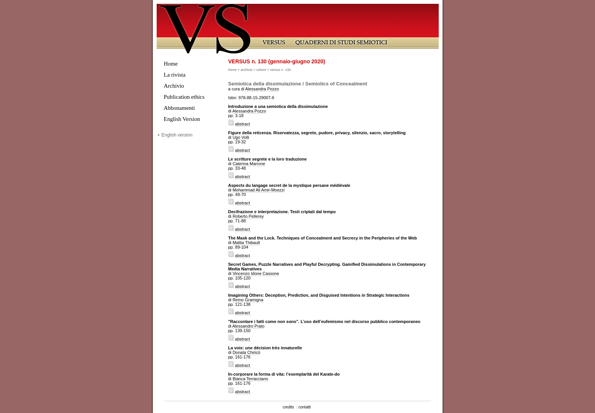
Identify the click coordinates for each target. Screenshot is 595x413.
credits (288, 407)
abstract (243, 124)
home (232, 70)
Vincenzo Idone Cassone (256, 273)
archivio (246, 70)
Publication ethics (184, 97)
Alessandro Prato (249, 326)
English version (177, 135)
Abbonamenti (179, 108)
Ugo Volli (241, 137)
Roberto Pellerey (248, 216)
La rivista (175, 75)
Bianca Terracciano (250, 378)
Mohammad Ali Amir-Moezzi (258, 190)
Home (171, 64)
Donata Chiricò (246, 352)
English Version (182, 119)
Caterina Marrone (249, 163)
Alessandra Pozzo (262, 89)
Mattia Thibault (246, 242)
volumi (261, 70)
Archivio (174, 86)
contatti (304, 407)
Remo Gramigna (248, 299)
